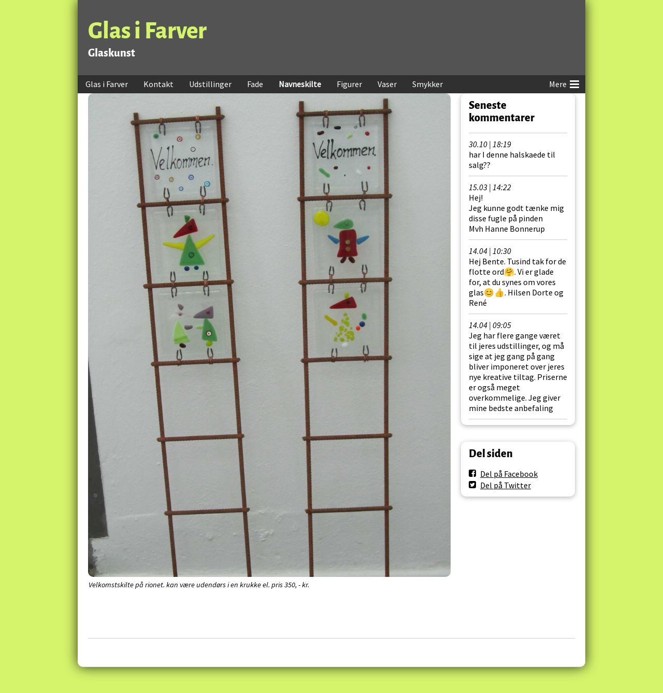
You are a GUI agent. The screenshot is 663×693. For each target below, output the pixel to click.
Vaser (387, 84)
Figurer (349, 84)
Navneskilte (300, 84)
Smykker (427, 84)
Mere (564, 82)
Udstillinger (210, 84)
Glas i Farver (147, 31)
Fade (255, 84)
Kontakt (158, 84)
